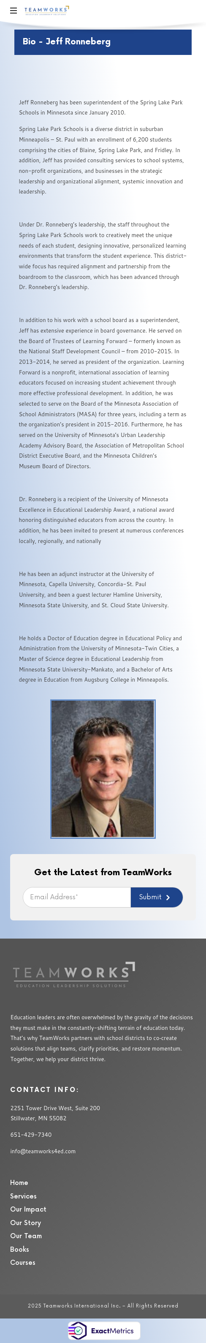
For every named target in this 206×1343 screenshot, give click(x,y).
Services (23, 1197)
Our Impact (28, 1210)
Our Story (25, 1223)
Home (19, 1183)
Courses (22, 1263)
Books (19, 1250)
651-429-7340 (31, 1134)
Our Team (26, 1236)
